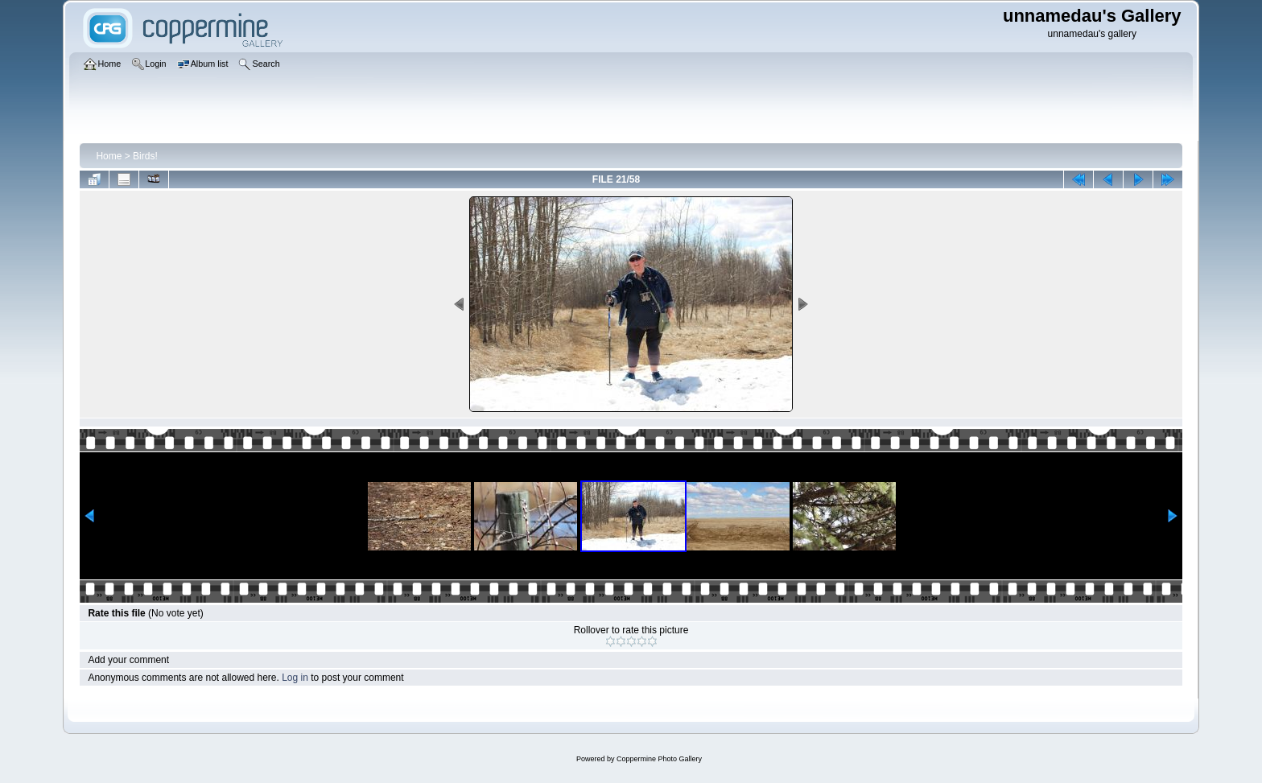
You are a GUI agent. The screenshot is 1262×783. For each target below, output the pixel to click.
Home (109, 156)
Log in (295, 677)
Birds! (145, 156)
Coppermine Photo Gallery (659, 759)
